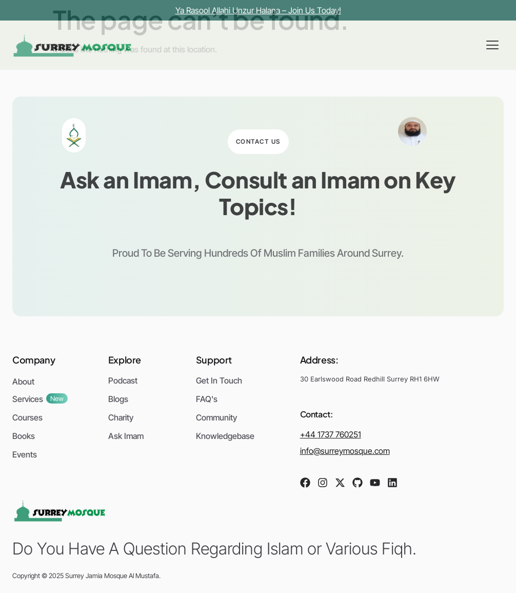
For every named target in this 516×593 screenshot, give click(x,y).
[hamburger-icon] (492, 45)
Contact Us (258, 141)
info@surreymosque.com (345, 451)
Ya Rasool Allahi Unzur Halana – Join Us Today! (258, 10)
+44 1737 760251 (330, 434)
